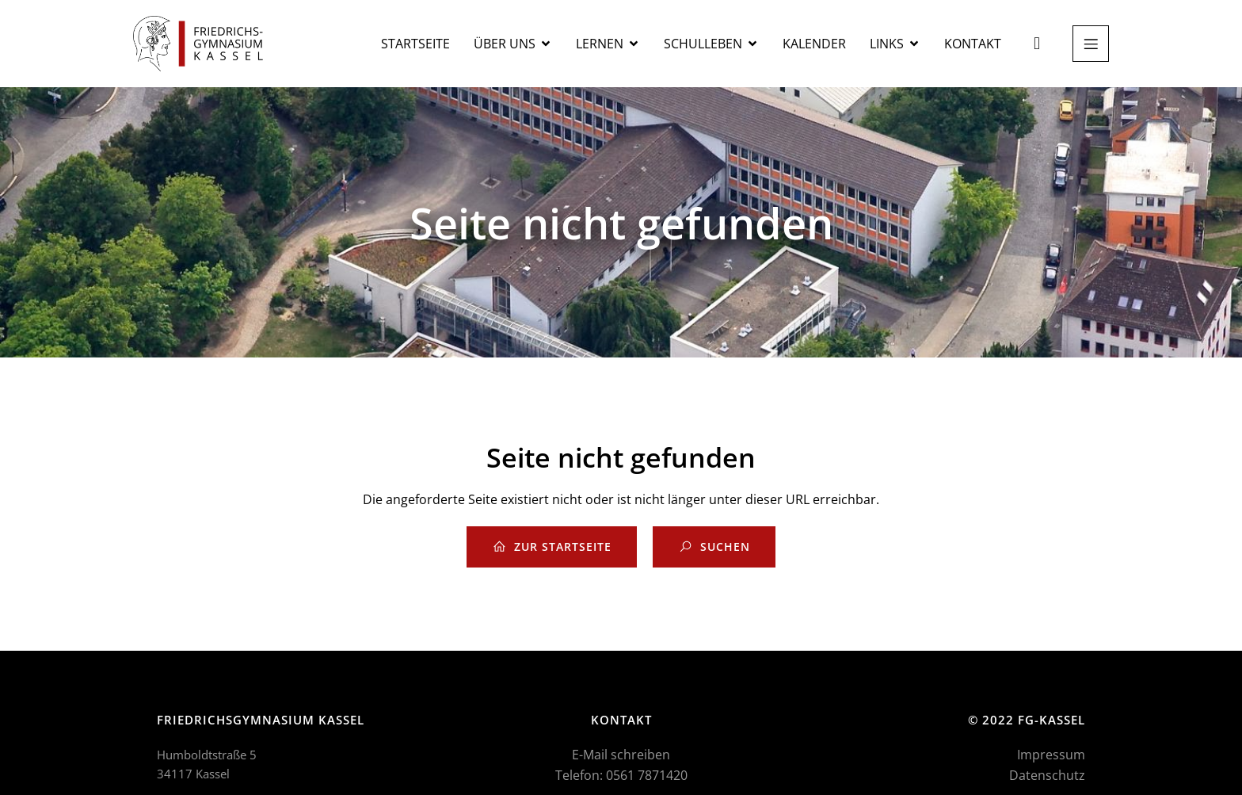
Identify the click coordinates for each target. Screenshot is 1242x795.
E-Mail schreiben (621, 754)
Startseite (415, 43)
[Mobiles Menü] (1090, 43)
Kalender (814, 43)
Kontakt (972, 43)
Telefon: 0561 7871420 (621, 775)
